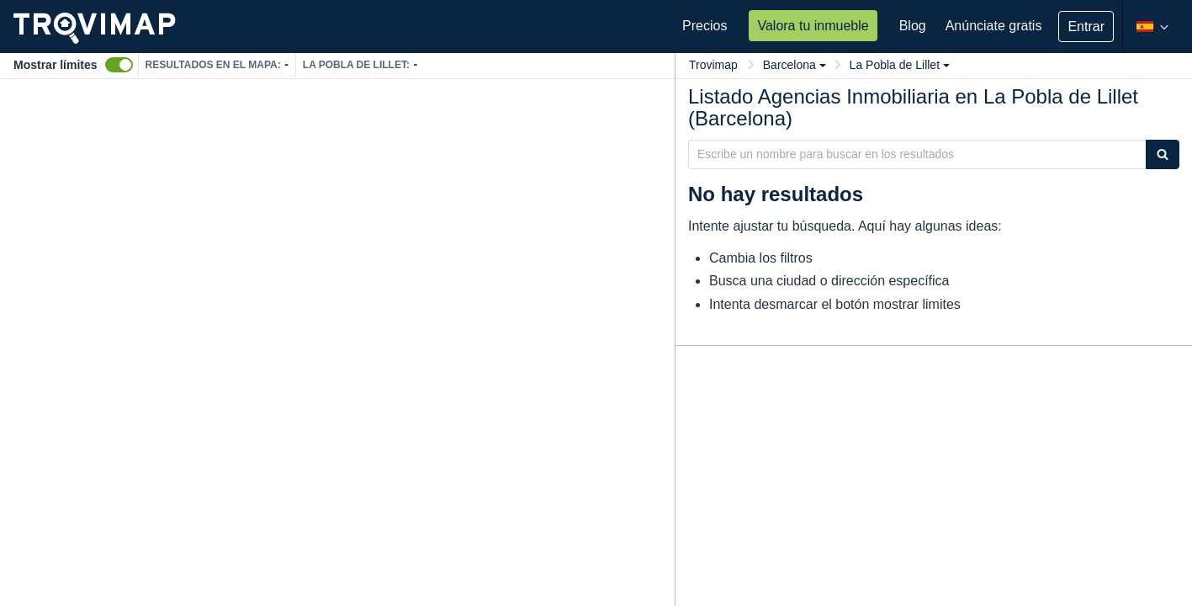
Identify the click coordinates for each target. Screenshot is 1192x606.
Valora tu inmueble (812, 26)
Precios (704, 26)
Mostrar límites (55, 65)
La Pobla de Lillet (900, 65)
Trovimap (713, 65)
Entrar (1086, 26)
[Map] (337, 342)
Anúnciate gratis (994, 26)
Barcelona (794, 65)
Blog (912, 26)
